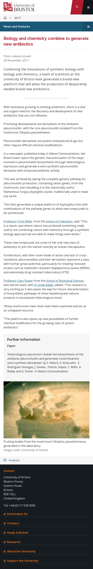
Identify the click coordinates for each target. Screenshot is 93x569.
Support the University (21, 560)
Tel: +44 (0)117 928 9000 (19, 505)
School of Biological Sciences (65, 281)
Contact (9, 471)
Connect (11, 523)
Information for (16, 514)
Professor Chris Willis (18, 221)
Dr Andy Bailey (43, 285)
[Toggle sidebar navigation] (88, 26)
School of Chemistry (59, 221)
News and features (17, 26)
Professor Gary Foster (18, 281)
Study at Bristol (16, 532)
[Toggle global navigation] (88, 7)
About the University (20, 551)
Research (12, 542)
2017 (17, 18)
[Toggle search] (77, 7)
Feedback (14, 460)
